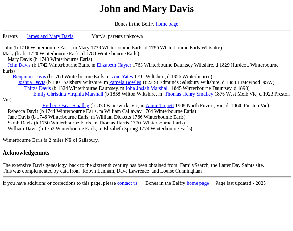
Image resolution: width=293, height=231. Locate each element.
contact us (127, 183)
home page (167, 24)
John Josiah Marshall (148, 88)
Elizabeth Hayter (115, 65)
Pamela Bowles (125, 82)
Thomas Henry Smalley (189, 94)
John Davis (19, 65)
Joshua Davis (31, 82)
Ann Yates (122, 76)
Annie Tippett (160, 105)
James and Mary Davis (50, 36)
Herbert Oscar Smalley (65, 105)
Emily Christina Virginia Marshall (68, 94)
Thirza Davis (37, 88)
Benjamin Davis (29, 76)
